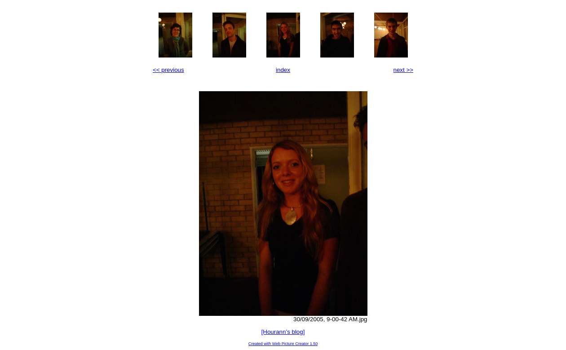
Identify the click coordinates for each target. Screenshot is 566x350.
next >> (403, 69)
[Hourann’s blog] (283, 331)
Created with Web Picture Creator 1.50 (283, 343)
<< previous (168, 69)
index (283, 69)
